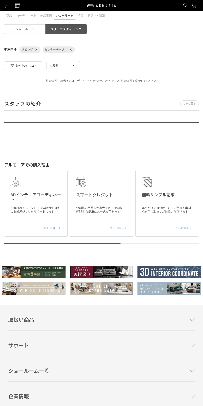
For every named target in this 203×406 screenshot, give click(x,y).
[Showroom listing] (17, 5)
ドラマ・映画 (96, 15)
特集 (80, 15)
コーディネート (26, 15)
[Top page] (101, 8)
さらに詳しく (52, 228)
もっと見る (189, 103)
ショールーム (64, 15)
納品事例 (46, 15)
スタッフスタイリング (66, 29)
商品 (9, 15)
